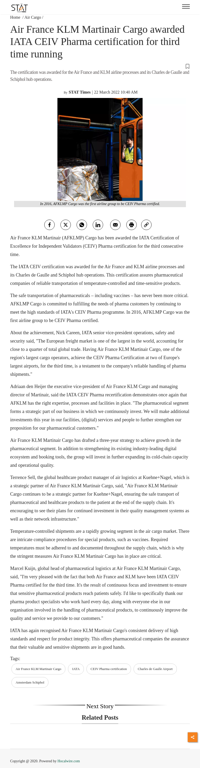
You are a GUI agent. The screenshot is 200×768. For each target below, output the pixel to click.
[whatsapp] (82, 225)
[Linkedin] (98, 225)
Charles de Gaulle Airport (155, 669)
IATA (76, 669)
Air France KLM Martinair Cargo (38, 669)
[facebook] (49, 225)
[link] (146, 225)
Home (15, 17)
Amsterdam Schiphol (30, 682)
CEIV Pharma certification (109, 669)
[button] (100, 66)
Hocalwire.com (69, 761)
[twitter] (65, 225)
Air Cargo (32, 17)
